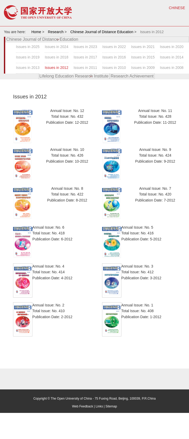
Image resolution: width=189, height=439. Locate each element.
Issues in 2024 (56, 47)
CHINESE (177, 8)
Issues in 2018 (56, 57)
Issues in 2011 (85, 68)
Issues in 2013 (27, 68)
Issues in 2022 (114, 47)
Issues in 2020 (172, 47)
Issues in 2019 (27, 57)
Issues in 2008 (172, 68)
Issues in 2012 (56, 68)
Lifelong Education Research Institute (74, 76)
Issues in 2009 (143, 68)
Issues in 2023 (85, 47)
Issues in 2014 (172, 57)
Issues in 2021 (143, 47)
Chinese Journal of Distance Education (42, 39)
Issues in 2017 (85, 57)
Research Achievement (132, 76)
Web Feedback (82, 406)
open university (38, 12)
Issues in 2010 (114, 68)
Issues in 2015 (143, 57)
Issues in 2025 (27, 47)
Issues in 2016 (114, 57)
